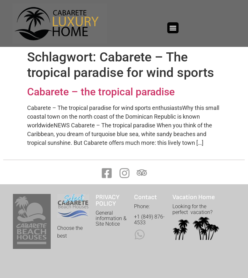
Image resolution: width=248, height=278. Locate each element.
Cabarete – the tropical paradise (101, 92)
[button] (173, 28)
